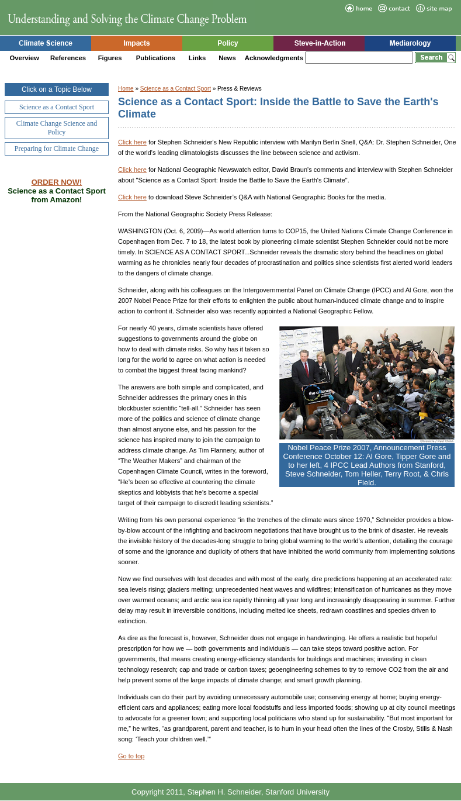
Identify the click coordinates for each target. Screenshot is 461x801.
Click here (132, 142)
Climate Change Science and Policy (56, 127)
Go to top (131, 755)
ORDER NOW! (57, 182)
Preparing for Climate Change (57, 148)
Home (126, 88)
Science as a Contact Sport (175, 88)
